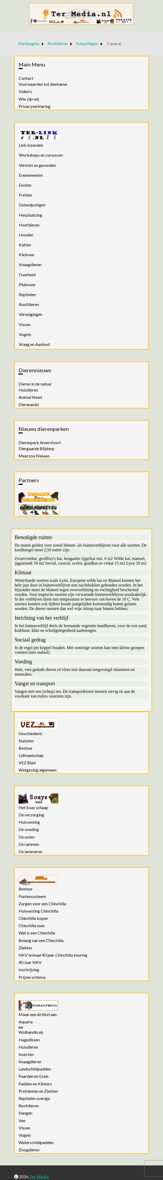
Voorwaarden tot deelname (43, 84)
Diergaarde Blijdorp (36, 449)
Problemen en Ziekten (38, 1091)
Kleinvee (26, 254)
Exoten (25, 184)
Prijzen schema (32, 977)
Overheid (27, 274)
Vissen (25, 324)
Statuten (26, 741)
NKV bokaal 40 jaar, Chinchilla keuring (53, 955)
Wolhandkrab (31, 1032)
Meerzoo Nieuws (34, 456)
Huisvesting (29, 822)
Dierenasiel (29, 404)
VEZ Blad (27, 763)
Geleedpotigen (32, 204)
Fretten (25, 194)
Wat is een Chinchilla (37, 933)
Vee (22, 1120)
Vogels (25, 334)
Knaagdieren (30, 264)
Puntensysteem (32, 896)
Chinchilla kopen (33, 918)
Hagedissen (29, 1040)
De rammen (29, 844)
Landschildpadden (35, 1069)
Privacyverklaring (34, 106)
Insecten (26, 1054)
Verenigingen (30, 314)
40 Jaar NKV (30, 962)
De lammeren (30, 851)
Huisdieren (28, 390)
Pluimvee (27, 284)
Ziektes (25, 948)
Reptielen (27, 294)
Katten (25, 244)
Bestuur (26, 748)
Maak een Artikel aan (38, 1014)
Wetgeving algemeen (37, 770)
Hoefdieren (29, 224)
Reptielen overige (34, 1098)
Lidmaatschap (31, 755)
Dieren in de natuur (35, 384)
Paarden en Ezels (34, 1076)
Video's (25, 91)
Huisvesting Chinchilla (38, 911)
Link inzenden (31, 145)
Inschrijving (29, 970)
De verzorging (31, 815)
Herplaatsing (30, 214)
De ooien (26, 837)
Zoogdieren (29, 1150)
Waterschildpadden (36, 1142)
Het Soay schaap (33, 807)
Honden (26, 234)
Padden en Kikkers (35, 1084)
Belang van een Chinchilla (41, 940)
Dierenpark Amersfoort (40, 443)
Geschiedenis (30, 733)
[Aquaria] (21, 1027)
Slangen (25, 1113)
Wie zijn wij (29, 99)
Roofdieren (29, 304)
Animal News (30, 397)
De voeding (29, 829)
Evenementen (31, 175)
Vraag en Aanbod (34, 344)
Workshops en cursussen (41, 154)
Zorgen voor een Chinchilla (42, 904)
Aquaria (26, 1022)
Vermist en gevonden (37, 165)
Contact (26, 78)
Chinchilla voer (32, 926)
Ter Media (39, 1176)
